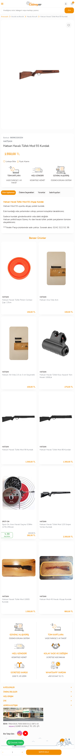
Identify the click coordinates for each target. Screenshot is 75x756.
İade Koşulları (54, 192)
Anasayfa (4, 17)
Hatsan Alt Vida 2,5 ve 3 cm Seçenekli (18, 375)
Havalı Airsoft (32, 17)
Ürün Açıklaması (8, 192)
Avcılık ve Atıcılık (17, 17)
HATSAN (7, 141)
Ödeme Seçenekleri (26, 192)
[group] (37, 74)
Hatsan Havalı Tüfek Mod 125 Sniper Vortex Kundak (55, 525)
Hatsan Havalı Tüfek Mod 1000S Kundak (16, 600)
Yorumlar (41, 192)
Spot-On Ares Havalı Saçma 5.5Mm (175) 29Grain (17, 525)
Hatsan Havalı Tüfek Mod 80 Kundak (55, 450)
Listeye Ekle (9, 161)
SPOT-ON (5, 521)
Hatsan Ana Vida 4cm (49, 300)
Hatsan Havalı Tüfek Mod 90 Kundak (17, 450)
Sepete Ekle (44, 752)
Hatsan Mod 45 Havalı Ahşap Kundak (55, 599)
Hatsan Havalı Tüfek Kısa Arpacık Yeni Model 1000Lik (56, 376)
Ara (69, 10)
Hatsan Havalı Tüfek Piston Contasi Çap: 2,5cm (17, 301)
